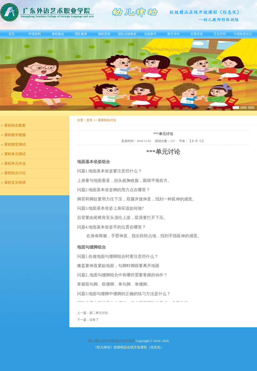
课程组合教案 (15, 125)
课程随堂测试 (15, 144)
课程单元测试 (15, 154)
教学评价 (173, 34)
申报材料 (35, 34)
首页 (11, 34)
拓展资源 (196, 34)
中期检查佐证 (243, 34)
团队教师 (81, 34)
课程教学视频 (15, 135)
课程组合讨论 (15, 173)
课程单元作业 (15, 163)
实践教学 (150, 34)
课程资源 (104, 34)
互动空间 (220, 34)
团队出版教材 (127, 34)
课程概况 (58, 34)
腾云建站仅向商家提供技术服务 (111, 341)
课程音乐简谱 (15, 182)
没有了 (94, 320)
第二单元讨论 (98, 313)
